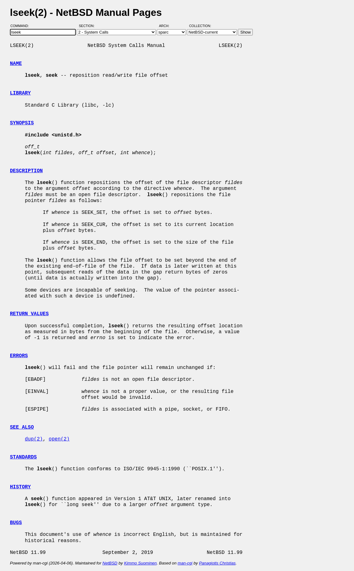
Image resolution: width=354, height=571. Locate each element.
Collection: (200, 26)
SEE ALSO (22, 427)
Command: (22, 26)
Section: (88, 26)
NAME (16, 63)
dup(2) (34, 439)
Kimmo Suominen (140, 563)
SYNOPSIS (22, 123)
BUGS (16, 522)
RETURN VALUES (29, 314)
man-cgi (185, 563)
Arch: (167, 26)
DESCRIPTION (26, 171)
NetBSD (109, 563)
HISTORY (20, 487)
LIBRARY (20, 93)
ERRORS (19, 355)
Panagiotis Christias (217, 563)
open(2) (59, 439)
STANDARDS (23, 457)
